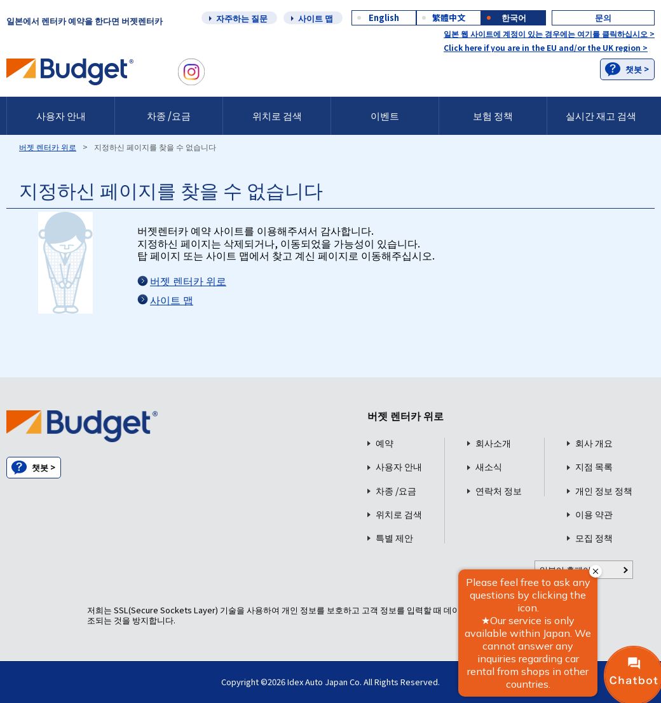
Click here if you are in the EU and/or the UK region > (546, 47)
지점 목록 (594, 466)
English (384, 17)
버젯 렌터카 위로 (47, 146)
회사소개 (493, 443)
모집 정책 (594, 537)
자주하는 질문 (242, 18)
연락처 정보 (498, 490)
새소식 (488, 466)
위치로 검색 (277, 115)
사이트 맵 (315, 18)
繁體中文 (448, 17)
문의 (603, 17)
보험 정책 (493, 115)
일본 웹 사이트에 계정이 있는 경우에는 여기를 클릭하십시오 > (549, 33)
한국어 (513, 17)
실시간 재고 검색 (601, 115)
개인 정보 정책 (603, 490)
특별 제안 (394, 537)
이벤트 (385, 115)
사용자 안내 (61, 115)
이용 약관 (594, 514)
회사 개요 (594, 443)
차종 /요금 (169, 115)
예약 (384, 443)
